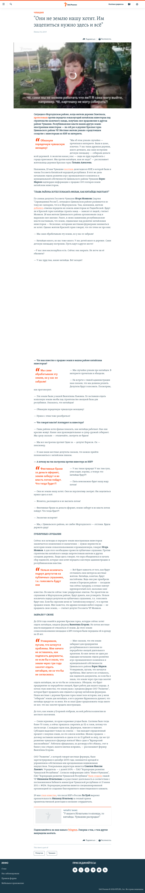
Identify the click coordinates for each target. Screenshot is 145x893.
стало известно (48, 795)
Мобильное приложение (13, 883)
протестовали (41, 118)
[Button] (89, 39)
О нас (4, 869)
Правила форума (9, 879)
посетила (68, 169)
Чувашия (39, 13)
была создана (95, 776)
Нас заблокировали (10, 874)
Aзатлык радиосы (116, 4)
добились (38, 208)
